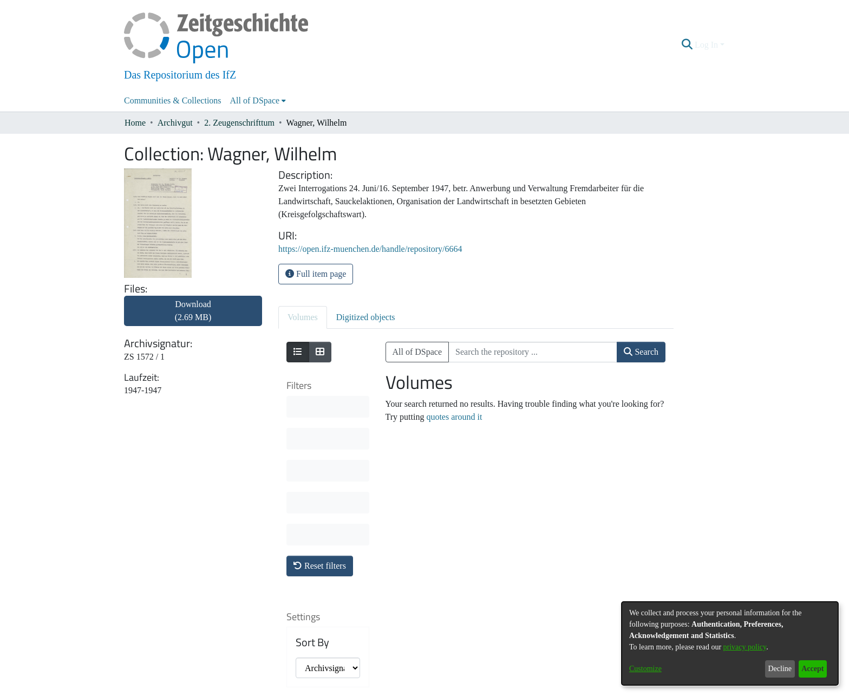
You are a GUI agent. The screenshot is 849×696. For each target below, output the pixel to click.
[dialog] (730, 643)
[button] (687, 44)
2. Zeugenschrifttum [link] (239, 122)
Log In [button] (707, 44)
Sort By (312, 482)
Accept (812, 669)
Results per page (321, 558)
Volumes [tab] (303, 317)
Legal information (438, 689)
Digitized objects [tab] (365, 317)
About (366, 689)
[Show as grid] (320, 352)
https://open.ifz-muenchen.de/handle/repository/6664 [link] (370, 248)
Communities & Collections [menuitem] (172, 100)
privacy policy (745, 647)
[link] (193, 317)
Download (193, 311)
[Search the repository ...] (532, 352)
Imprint (481, 689)
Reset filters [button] (319, 406)
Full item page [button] (315, 273)
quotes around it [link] (454, 416)
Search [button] (641, 351)
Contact (394, 689)
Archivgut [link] (175, 122)
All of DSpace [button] (255, 100)
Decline (780, 669)
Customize (645, 669)
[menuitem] (258, 101)
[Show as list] (297, 352)
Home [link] (135, 122)
